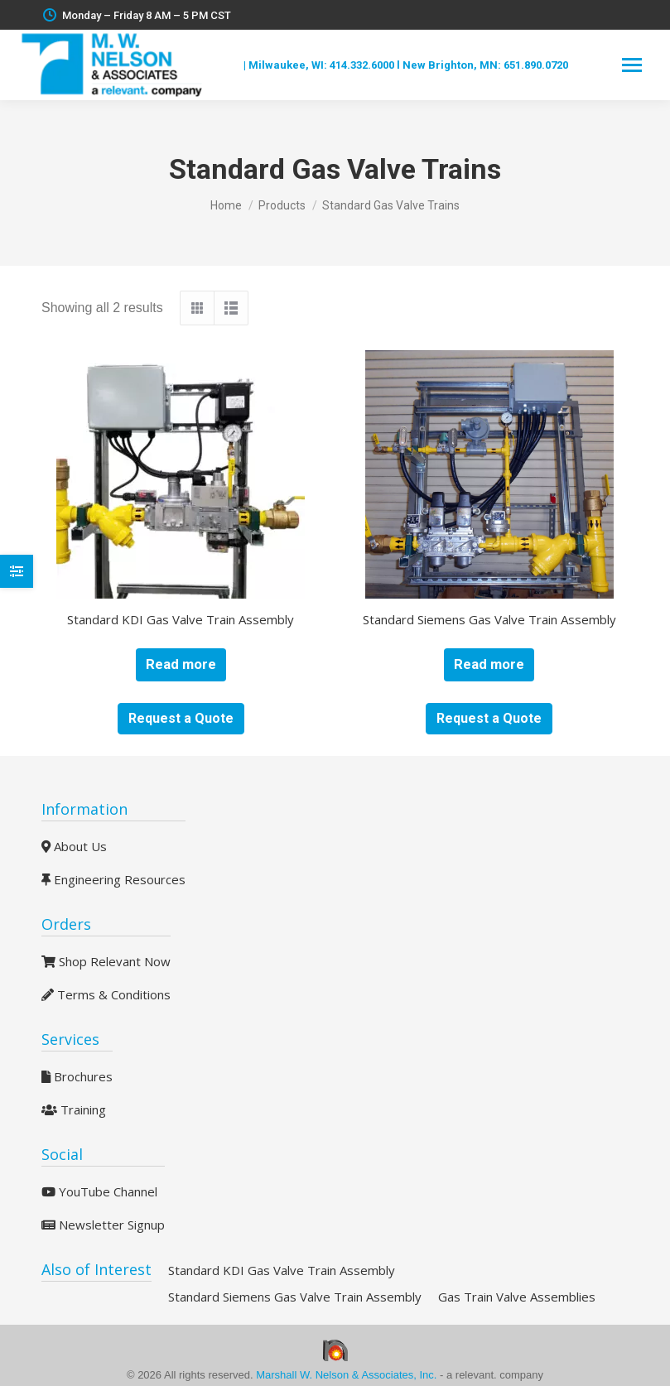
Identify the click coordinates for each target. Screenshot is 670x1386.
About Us (74, 846)
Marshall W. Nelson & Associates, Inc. (348, 1375)
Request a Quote (181, 718)
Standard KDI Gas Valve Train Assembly (180, 619)
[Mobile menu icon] (632, 65)
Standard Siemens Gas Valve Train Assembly (489, 619)
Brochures (77, 1076)
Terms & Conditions (106, 994)
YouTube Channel (99, 1191)
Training (73, 1109)
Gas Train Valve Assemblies (516, 1296)
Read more (181, 664)
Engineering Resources (113, 879)
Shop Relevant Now (106, 961)
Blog (229, 65)
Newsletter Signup (103, 1224)
